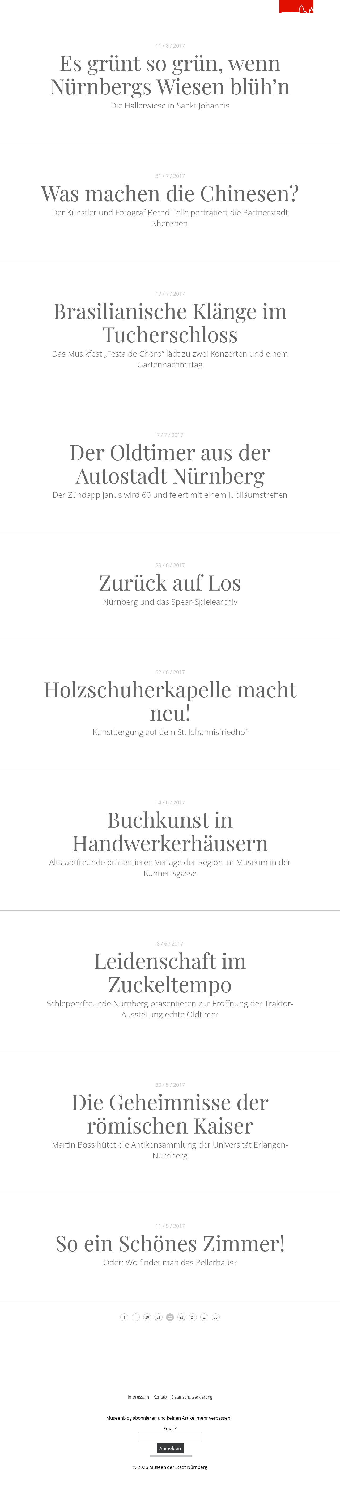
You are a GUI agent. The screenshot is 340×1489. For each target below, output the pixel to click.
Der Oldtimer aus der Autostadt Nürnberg (170, 463)
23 (181, 1317)
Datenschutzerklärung (191, 1397)
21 (158, 1317)
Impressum (138, 1397)
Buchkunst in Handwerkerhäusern (170, 830)
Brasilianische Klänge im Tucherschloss (170, 322)
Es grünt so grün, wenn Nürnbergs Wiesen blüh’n (170, 74)
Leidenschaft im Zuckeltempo (170, 972)
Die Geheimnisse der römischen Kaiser (170, 1113)
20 (147, 1317)
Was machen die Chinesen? (170, 192)
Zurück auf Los (170, 581)
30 (216, 1317)
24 (193, 1317)
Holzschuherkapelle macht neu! (170, 700)
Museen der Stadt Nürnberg (178, 1467)
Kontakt (160, 1397)
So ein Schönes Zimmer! (170, 1242)
